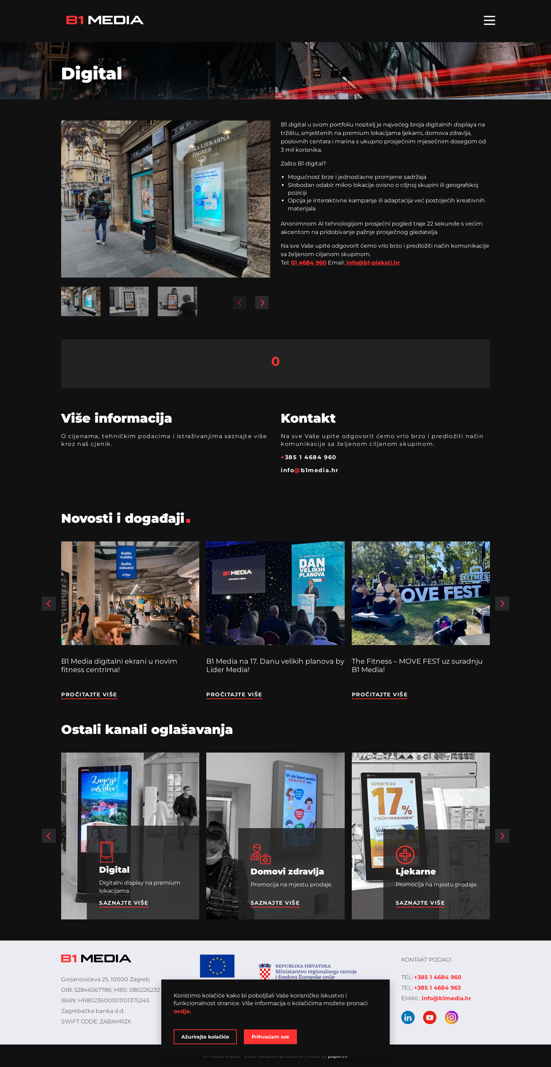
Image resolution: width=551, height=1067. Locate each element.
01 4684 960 (308, 262)
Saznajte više (124, 902)
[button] (239, 302)
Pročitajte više (89, 694)
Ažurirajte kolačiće (205, 1037)
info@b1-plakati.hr (372, 262)
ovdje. (182, 1011)
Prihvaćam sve (270, 1037)
